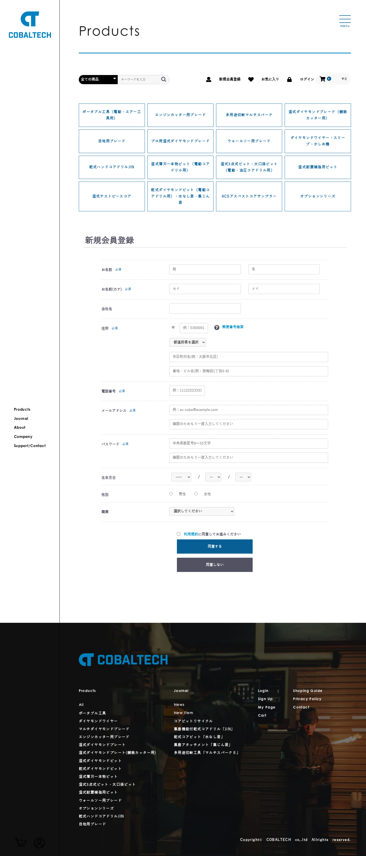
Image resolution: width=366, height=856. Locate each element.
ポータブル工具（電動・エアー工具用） (111, 115)
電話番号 (108, 391)
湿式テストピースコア (111, 196)
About (20, 428)
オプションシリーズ (318, 196)
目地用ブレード (112, 141)
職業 (105, 512)
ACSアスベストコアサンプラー (249, 196)
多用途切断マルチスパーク (249, 115)
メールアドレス (113, 411)
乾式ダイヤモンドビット (100, 769)
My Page (267, 708)
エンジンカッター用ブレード (180, 115)
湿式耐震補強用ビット (317, 167)
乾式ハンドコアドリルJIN (111, 167)
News (179, 705)
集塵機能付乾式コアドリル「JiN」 (204, 729)
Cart (262, 716)
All (81, 705)
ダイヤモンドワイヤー (98, 721)
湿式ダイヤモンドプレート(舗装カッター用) (117, 753)
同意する (215, 547)
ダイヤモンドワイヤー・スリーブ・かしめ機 (318, 141)
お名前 (106, 270)
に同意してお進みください (209, 534)
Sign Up (265, 699)
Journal (21, 419)
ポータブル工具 (92, 713)
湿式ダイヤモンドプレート (102, 745)
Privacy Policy (307, 699)
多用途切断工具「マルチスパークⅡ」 (207, 753)
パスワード (110, 444)
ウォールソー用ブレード (248, 141)
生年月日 (108, 478)
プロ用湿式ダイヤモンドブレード (180, 141)
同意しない (215, 565)
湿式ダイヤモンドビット (100, 761)
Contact (301, 708)
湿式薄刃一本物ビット (98, 777)
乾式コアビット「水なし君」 (199, 737)
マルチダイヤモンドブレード (104, 729)
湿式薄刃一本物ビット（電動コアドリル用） (180, 167)
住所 (105, 329)
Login (263, 691)
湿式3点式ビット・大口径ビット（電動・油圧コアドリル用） (249, 167)
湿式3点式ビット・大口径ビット (107, 785)
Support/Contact (29, 446)
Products (22, 410)
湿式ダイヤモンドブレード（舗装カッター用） (317, 115)
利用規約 (191, 534)
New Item (183, 713)
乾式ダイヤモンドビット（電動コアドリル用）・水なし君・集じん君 (180, 196)
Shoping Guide (308, 691)
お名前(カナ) (111, 289)
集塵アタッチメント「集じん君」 (203, 745)
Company (23, 437)
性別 (105, 495)
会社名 (106, 309)
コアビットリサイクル (193, 721)
